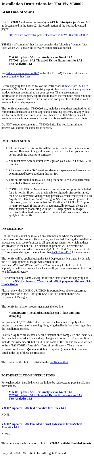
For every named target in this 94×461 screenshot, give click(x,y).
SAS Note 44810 (61, 252)
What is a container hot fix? (22, 73)
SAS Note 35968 (75, 85)
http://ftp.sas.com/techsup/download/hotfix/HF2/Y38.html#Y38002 (48, 35)
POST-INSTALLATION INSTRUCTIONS (28, 375)
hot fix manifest (59, 362)
